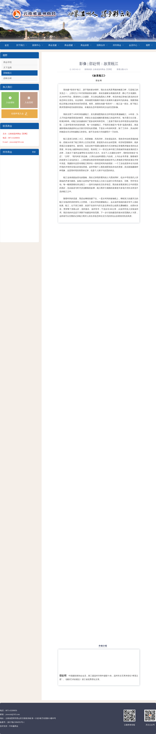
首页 (7, 45)
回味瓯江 (7, 73)
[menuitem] (7, 45)
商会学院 (7, 62)
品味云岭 (7, 78)
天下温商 (7, 67)
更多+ (34, 153)
